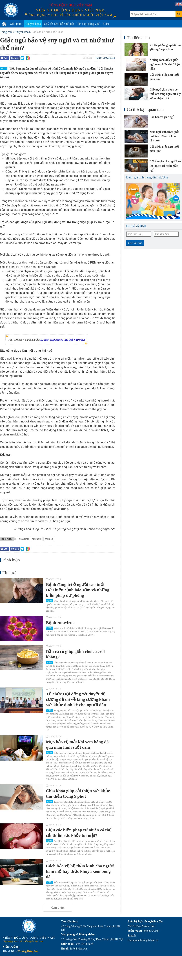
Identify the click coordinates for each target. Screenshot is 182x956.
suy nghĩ (36, 539)
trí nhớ (49, 539)
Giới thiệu (16, 23)
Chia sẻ (15, 58)
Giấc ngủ (24, 539)
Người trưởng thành (105, 58)
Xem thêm (58, 907)
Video (106, 23)
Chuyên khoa (33, 23)
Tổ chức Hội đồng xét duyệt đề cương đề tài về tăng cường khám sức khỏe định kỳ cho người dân (78, 699)
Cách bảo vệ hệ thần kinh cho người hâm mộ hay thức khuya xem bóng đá (80, 871)
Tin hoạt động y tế (88, 23)
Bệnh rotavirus (60, 622)
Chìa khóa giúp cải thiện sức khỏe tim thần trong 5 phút (78, 793)
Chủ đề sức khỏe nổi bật (59, 23)
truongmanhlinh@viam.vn (143, 940)
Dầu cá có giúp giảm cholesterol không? (75, 654)
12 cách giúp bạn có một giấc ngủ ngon (62, 339)
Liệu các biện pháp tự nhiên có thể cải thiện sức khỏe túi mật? (79, 833)
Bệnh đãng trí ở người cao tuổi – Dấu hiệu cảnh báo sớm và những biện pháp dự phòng (77, 590)
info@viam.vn (78, 948)
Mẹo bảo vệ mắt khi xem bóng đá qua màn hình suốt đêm (77, 744)
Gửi (4, 58)
